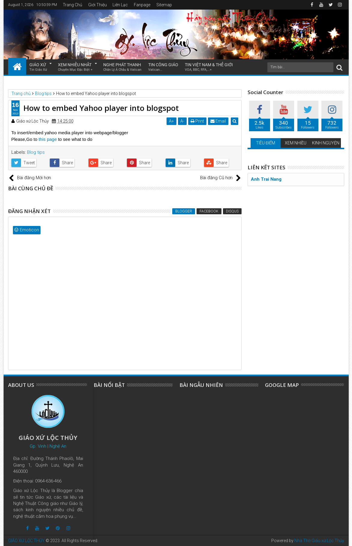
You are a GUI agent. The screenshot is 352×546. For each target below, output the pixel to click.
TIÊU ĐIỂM (265, 143)
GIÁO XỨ (38, 67)
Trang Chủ (72, 4)
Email (218, 121)
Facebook (209, 211)
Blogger (183, 211)
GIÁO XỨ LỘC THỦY (26, 540)
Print (197, 121)
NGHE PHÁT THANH (122, 67)
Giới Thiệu (97, 4)
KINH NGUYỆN (325, 143)
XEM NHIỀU (295, 143)
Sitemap (164, 4)
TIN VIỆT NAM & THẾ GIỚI (209, 67)
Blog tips (36, 152)
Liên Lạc (120, 4)
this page (48, 139)
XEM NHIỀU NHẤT (75, 67)
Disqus (232, 211)
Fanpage (142, 4)
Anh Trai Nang (266, 179)
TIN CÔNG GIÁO (163, 67)
